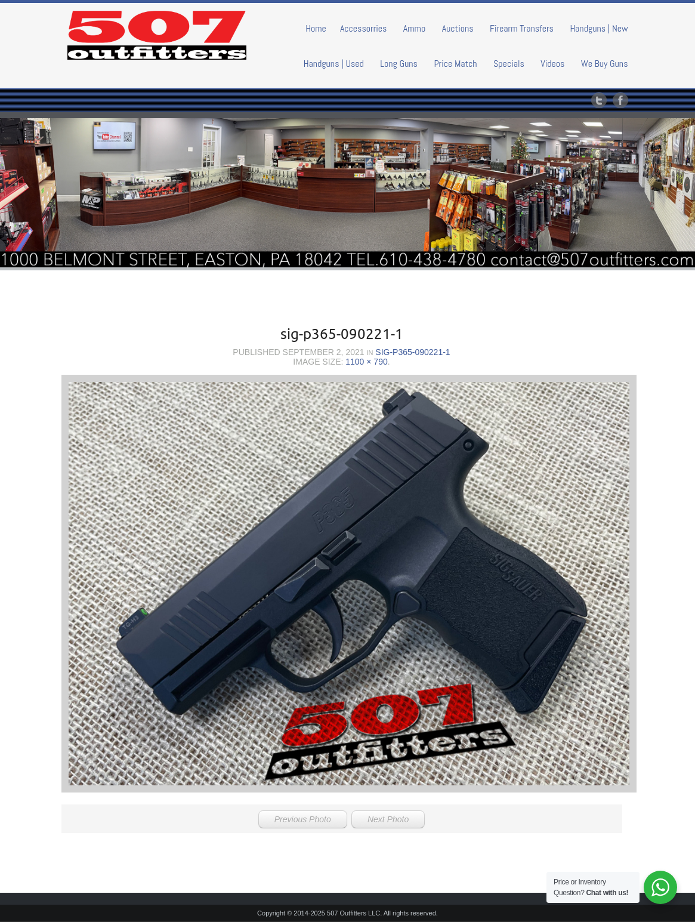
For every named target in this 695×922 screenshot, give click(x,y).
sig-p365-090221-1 (412, 352)
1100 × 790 (366, 361)
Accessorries (363, 28)
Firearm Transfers (522, 28)
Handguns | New (599, 28)
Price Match (455, 63)
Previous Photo (302, 819)
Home (315, 28)
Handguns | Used (334, 63)
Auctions (458, 28)
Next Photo (388, 819)
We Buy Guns (604, 63)
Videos (552, 63)
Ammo (414, 28)
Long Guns (399, 63)
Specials (508, 63)
